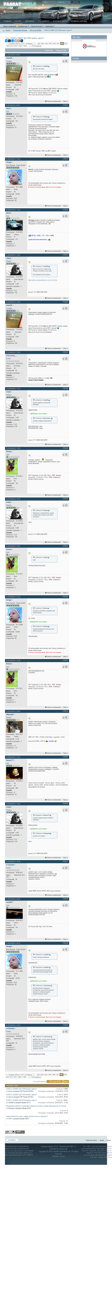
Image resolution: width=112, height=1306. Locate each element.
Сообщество (22, 26)
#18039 (65, 943)
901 (58, 43)
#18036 (65, 804)
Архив (102, 1140)
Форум (18, 21)
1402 (25, 46)
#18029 (65, 448)
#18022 (65, 105)
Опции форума (36, 26)
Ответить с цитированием (53, 101)
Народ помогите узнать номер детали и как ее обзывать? (27, 1116)
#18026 (65, 302)
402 (39, 43)
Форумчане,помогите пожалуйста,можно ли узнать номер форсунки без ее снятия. (36, 1106)
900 (54, 43)
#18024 (65, 210)
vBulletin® (63, 1149)
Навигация (49, 26)
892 (50, 43)
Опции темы (49, 50)
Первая (28, 43)
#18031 (65, 546)
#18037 (65, 861)
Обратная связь (91, 1140)
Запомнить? (47, 5)
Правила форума (79, 21)
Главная (7, 21)
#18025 (65, 255)
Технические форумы (20, 30)
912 (12, 46)
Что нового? (43, 21)
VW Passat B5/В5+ (36, 30)
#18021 (65, 55)
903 (66, 43)
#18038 (65, 899)
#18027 (65, 352)
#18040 (65, 1025)
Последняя (36, 46)
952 (15, 46)
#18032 (65, 597)
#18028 (65, 388)
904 (8, 46)
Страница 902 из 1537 (16, 43)
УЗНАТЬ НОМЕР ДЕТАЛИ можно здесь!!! (27, 38)
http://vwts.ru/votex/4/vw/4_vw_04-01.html (42, 280)
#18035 (65, 757)
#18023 (65, 159)
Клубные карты (60, 21)
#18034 (65, 711)
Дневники (29, 21)
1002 (20, 46)
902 (62, 43)
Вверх (65, 101)
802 (42, 43)
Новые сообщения (9, 26)
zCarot (62, 1156)
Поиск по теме (61, 50)
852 (46, 43)
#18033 (65, 660)
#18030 (65, 499)
